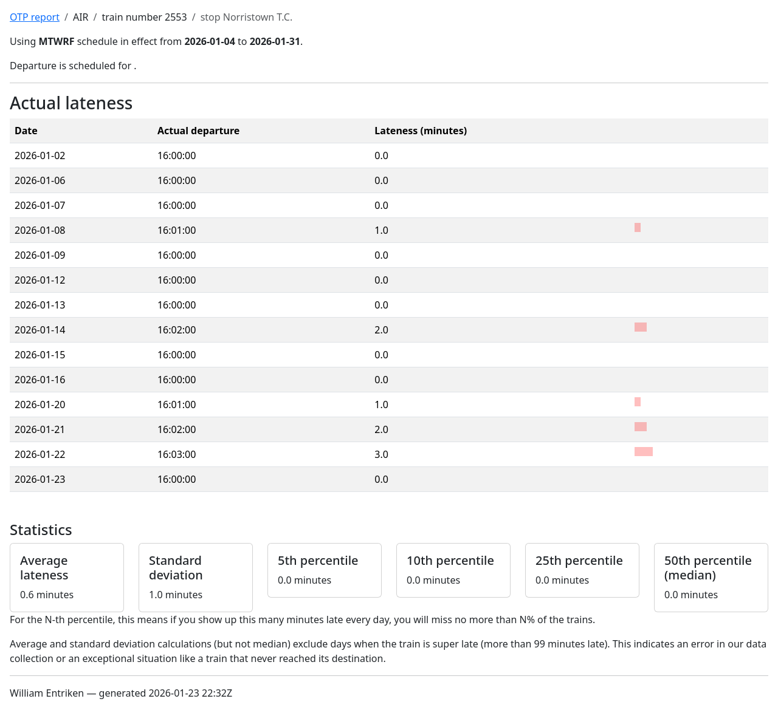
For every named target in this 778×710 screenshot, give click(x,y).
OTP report (35, 17)
